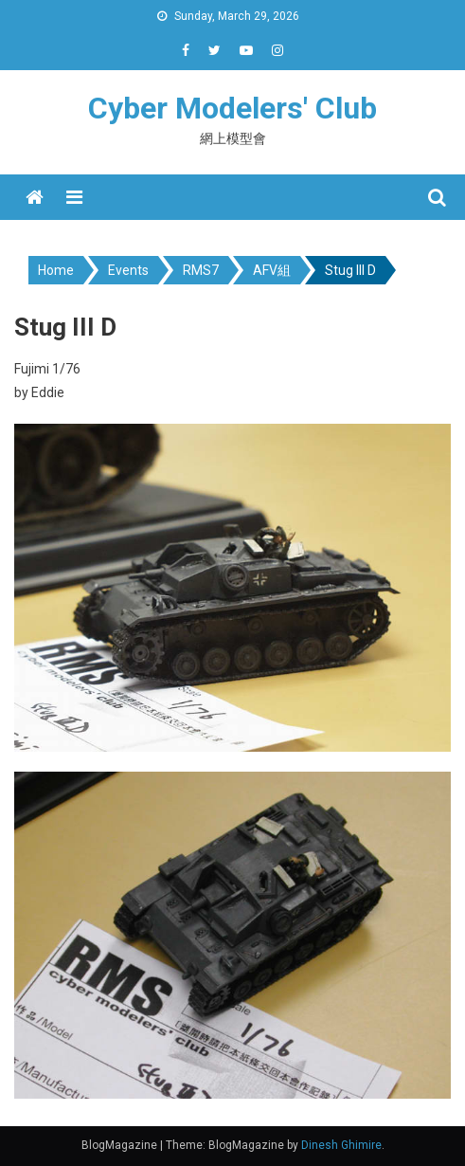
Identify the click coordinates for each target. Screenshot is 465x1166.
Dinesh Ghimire (341, 1145)
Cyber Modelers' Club (232, 108)
